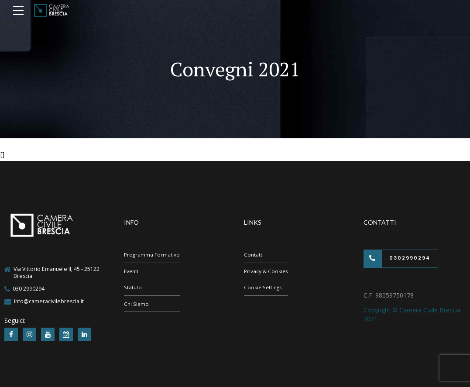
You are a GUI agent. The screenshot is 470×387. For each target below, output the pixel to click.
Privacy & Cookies (266, 271)
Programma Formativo (152, 254)
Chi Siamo (136, 305)
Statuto (133, 288)
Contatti (254, 254)
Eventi (131, 271)
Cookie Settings (263, 288)
